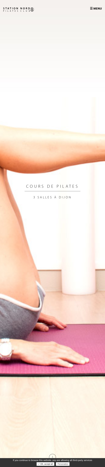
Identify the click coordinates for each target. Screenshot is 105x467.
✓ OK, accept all (45, 464)
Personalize (62, 464)
